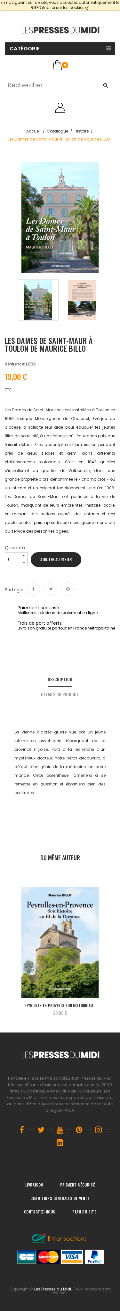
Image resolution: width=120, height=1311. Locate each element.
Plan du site (84, 1211)
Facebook (21, 1129)
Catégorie (25, 48)
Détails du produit (60, 694)
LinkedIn (60, 1142)
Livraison (34, 1184)
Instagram (98, 1129)
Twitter (41, 1129)
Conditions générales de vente (59, 1198)
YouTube (60, 1129)
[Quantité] (12, 559)
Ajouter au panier (56, 559)
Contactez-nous (39, 1211)
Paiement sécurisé (77, 1184)
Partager (33, 589)
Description (60, 679)
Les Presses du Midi (52, 1289)
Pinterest (68, 589)
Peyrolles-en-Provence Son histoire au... (60, 1005)
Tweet (50, 589)
